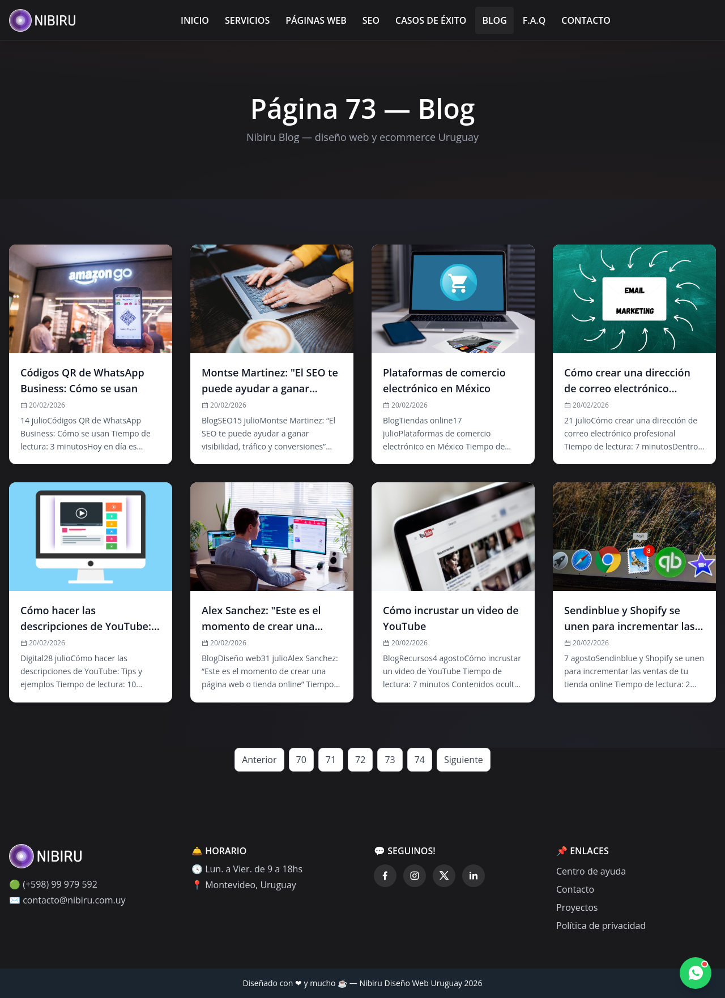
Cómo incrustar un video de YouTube (451, 618)
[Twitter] (444, 875)
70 (301, 759)
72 (360, 759)
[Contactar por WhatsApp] (695, 973)
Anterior (259, 759)
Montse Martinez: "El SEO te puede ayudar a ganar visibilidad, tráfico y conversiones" (270, 381)
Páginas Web (316, 20)
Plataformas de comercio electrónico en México (444, 380)
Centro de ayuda (591, 871)
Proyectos (577, 907)
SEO (370, 20)
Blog (494, 20)
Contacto (586, 20)
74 (420, 759)
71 (331, 759)
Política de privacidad (601, 925)
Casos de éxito (430, 20)
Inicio (195, 20)
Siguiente (463, 759)
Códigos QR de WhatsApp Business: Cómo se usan (82, 380)
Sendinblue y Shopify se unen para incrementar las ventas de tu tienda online (629, 618)
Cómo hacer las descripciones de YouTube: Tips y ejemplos (85, 618)
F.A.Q (534, 20)
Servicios (247, 20)
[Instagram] (414, 875)
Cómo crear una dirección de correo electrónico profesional (627, 381)
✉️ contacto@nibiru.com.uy (67, 900)
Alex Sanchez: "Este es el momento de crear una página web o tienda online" (261, 618)
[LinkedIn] (473, 875)
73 (390, 759)
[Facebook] (385, 875)
